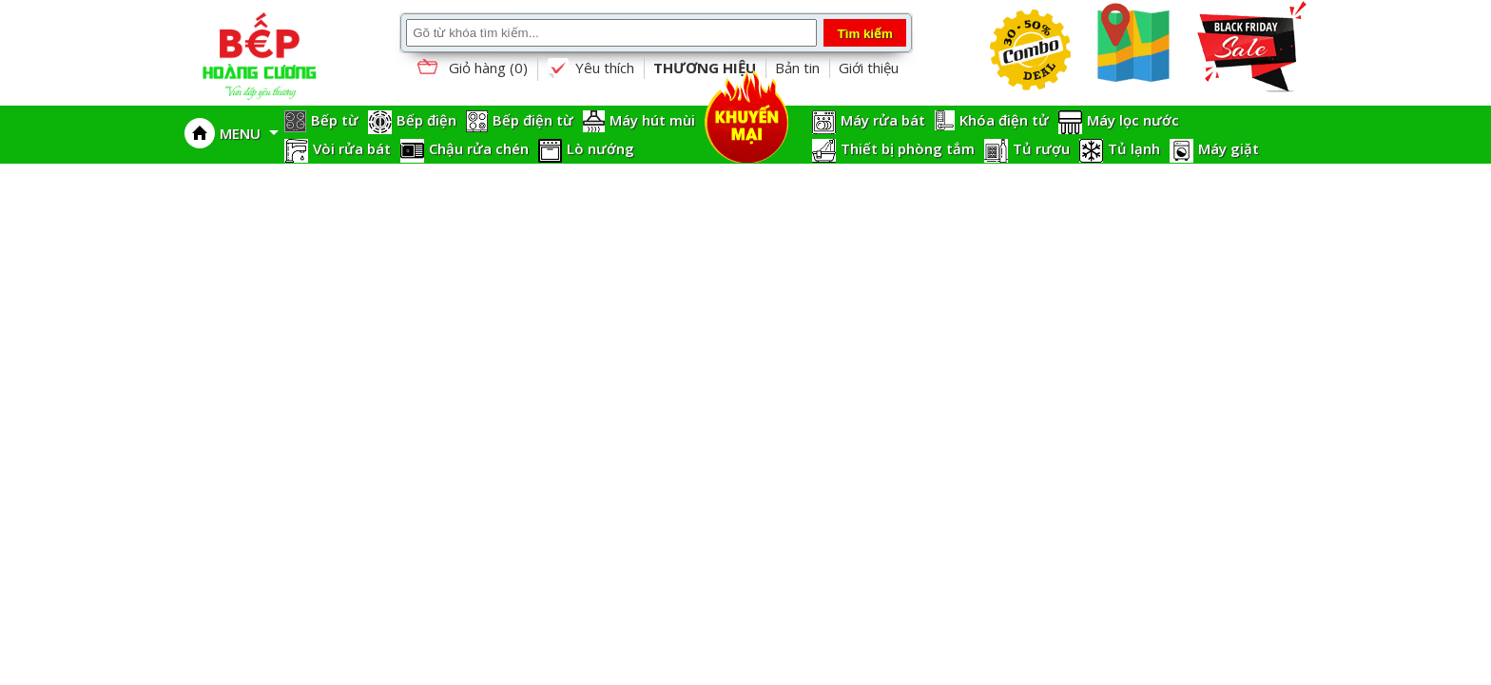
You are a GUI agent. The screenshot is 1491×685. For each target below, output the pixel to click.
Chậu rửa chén (479, 148)
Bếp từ (334, 119)
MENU (249, 133)
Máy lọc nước (1133, 119)
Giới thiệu (869, 67)
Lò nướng (600, 148)
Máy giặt (1228, 148)
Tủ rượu (1041, 148)
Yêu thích (590, 68)
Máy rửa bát (883, 119)
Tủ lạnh (1134, 148)
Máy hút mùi (652, 119)
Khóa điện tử (1004, 119)
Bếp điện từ (533, 119)
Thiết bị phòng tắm (908, 148)
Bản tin (797, 67)
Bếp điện (426, 119)
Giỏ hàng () (471, 69)
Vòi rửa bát (352, 148)
